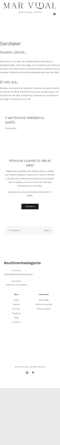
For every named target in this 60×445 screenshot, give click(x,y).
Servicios (16, 309)
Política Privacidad (43, 304)
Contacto (16, 322)
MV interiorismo (23, 367)
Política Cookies (44, 309)
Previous (15, 230)
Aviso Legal (44, 300)
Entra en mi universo (16, 285)
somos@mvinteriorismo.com (18, 274)
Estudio (16, 304)
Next (47, 230)
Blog (16, 318)
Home (16, 300)
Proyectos (16, 313)
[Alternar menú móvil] (54, 14)
